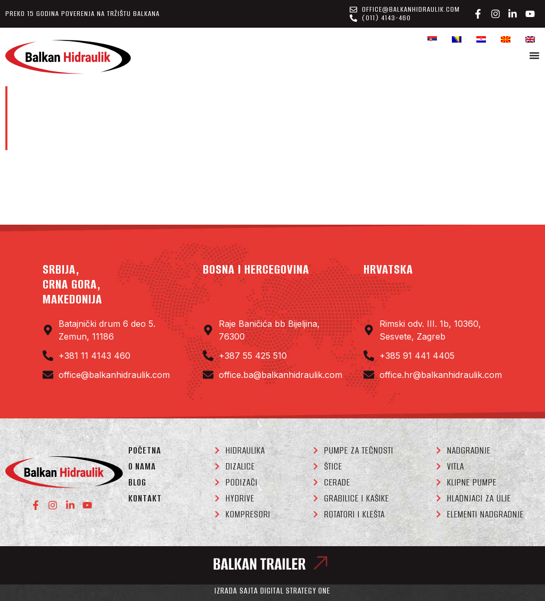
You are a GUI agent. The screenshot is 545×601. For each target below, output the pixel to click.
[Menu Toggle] (534, 55)
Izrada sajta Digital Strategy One (272, 590)
